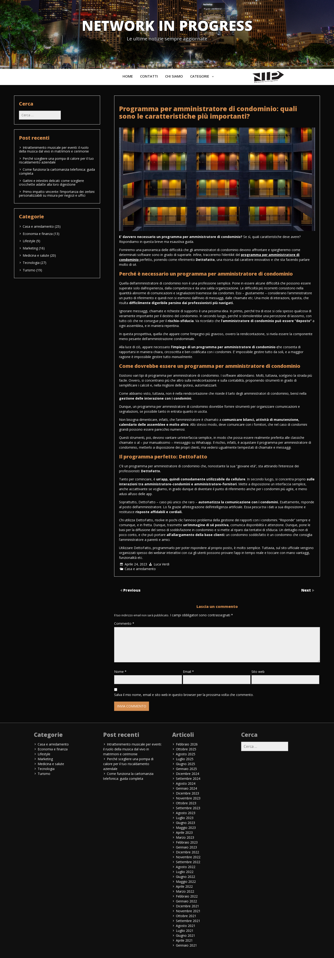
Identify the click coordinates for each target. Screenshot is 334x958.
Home (128, 76)
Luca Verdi (161, 564)
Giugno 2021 (185, 935)
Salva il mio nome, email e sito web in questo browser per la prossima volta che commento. (184, 694)
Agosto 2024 (185, 783)
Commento (124, 623)
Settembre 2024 (188, 778)
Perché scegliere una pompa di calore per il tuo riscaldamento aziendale (56, 160)
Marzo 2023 (185, 837)
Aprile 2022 (184, 886)
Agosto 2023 (185, 813)
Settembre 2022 (188, 862)
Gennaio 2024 (186, 788)
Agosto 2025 (185, 754)
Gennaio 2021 (186, 945)
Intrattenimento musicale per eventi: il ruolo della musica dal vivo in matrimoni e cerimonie (54, 149)
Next (306, 590)
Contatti (149, 76)
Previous (132, 590)
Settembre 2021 (188, 921)
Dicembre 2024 (187, 773)
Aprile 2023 (184, 832)
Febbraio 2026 (187, 744)
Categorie (199, 76)
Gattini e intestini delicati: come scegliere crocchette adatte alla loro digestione (51, 182)
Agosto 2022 (185, 867)
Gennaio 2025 (186, 768)
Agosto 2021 (185, 925)
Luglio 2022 (184, 871)
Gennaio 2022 (186, 901)
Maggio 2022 (186, 881)
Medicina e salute (36, 255)
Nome (120, 671)
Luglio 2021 (184, 930)
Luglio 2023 (184, 818)
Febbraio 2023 (187, 842)
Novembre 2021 (188, 911)
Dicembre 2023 (187, 793)
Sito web (258, 671)
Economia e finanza (38, 233)
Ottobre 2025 (186, 749)
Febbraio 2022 (187, 896)
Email (188, 671)
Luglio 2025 (184, 759)
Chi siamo (174, 76)
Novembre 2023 (188, 798)
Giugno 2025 (185, 764)
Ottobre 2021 (186, 916)
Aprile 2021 (184, 940)
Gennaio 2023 (186, 847)
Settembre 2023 (188, 808)
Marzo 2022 (185, 891)
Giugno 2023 (185, 822)
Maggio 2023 (186, 827)
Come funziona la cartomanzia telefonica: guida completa (57, 171)
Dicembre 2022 (187, 852)
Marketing (30, 248)
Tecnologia (31, 262)
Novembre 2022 (188, 857)
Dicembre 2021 (187, 906)
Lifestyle (29, 241)
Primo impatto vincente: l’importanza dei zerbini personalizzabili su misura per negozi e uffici (56, 193)
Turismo (29, 270)
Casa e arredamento (140, 569)
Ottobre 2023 (186, 803)
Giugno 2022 (185, 876)
